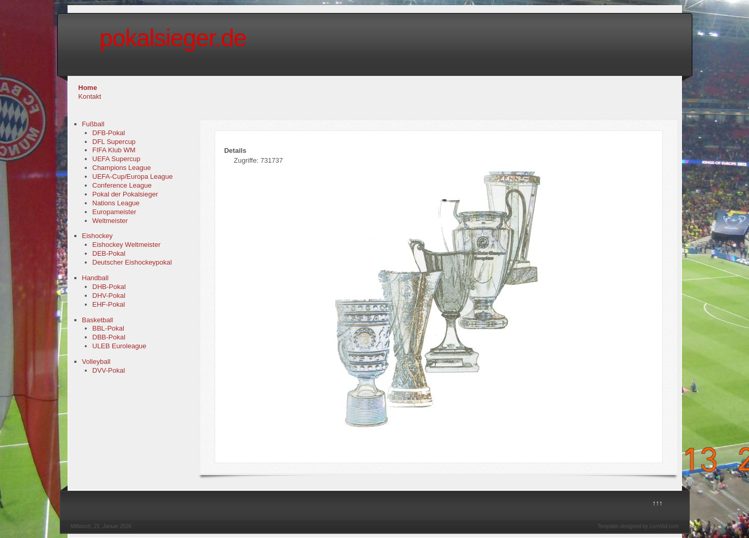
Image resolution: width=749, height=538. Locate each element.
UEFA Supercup (117, 159)
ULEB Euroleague (120, 346)
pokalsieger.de (173, 37)
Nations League (116, 203)
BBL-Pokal (108, 328)
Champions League (122, 168)
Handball (95, 278)
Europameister (115, 212)
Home (87, 87)
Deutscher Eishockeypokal (132, 262)
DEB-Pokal (109, 253)
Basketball (97, 320)
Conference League (122, 185)
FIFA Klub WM (114, 150)
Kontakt (89, 96)
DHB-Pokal (109, 287)
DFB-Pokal (109, 133)
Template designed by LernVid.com (637, 526)
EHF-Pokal (109, 304)
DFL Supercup (114, 142)
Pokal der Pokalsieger (125, 194)
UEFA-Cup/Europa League (133, 176)
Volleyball (96, 361)
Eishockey (97, 236)
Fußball (93, 124)
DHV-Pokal (109, 295)
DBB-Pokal (109, 337)
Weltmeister (110, 221)
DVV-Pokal (109, 370)
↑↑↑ (657, 503)
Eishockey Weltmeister (127, 244)
